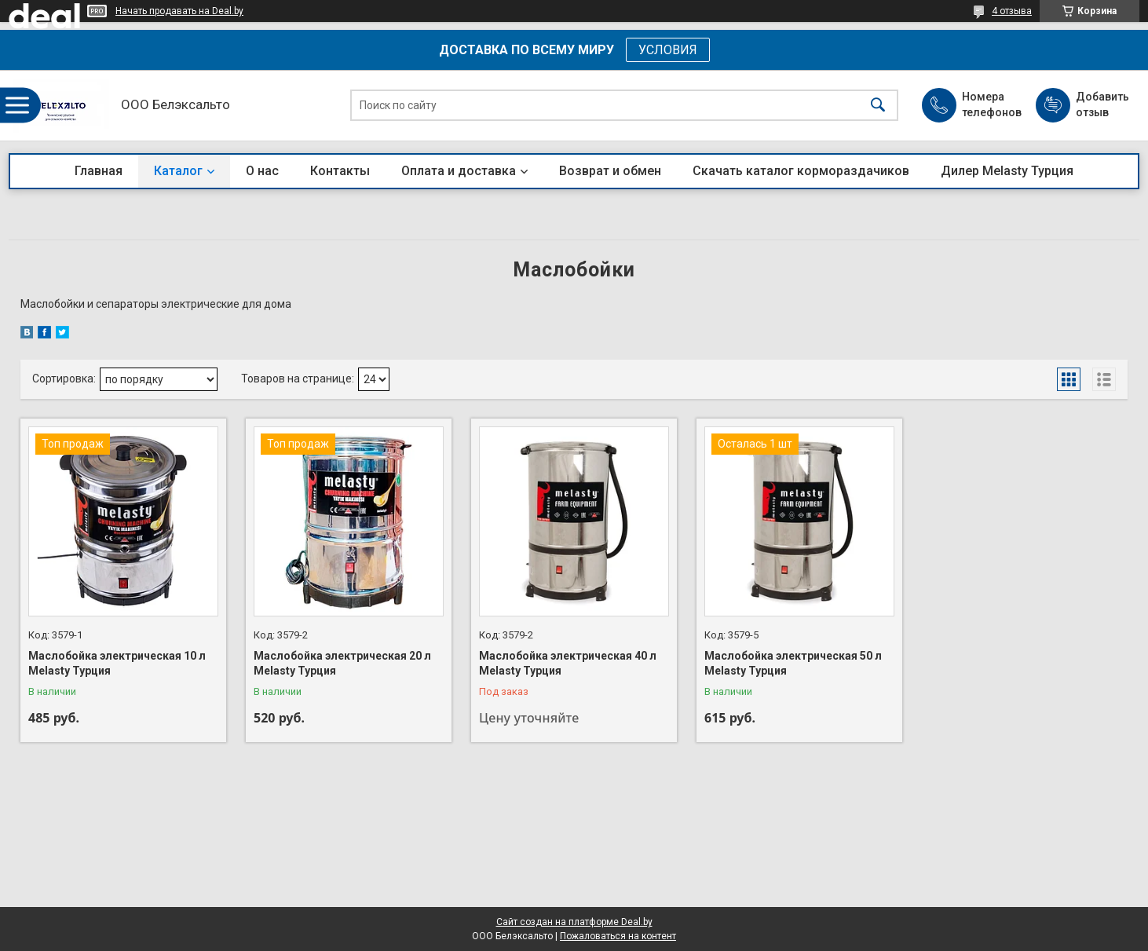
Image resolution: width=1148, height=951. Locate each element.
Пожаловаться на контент (618, 936)
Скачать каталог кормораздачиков (801, 170)
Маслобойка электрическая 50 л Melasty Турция (793, 663)
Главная (98, 170)
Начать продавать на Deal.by (179, 10)
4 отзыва (1012, 10)
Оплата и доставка (458, 170)
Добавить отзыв (1102, 104)
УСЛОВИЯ (667, 49)
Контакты (340, 170)
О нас (262, 170)
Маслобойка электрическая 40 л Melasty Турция (567, 663)
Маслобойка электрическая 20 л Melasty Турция (342, 663)
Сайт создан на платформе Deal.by (574, 921)
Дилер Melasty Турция (1007, 170)
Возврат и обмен (610, 170)
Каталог (178, 170)
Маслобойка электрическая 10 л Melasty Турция (117, 663)
